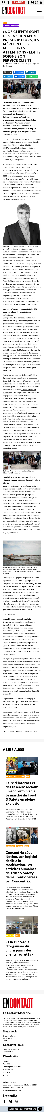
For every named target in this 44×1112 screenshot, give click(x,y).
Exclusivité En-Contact (15, 776)
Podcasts (6, 1072)
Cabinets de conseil (11, 26)
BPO (5, 23)
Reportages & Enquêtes (12, 1067)
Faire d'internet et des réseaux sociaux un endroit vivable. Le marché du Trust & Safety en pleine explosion (22, 793)
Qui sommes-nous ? (10, 1082)
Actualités (10, 846)
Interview (10, 935)
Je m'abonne (18, 2)
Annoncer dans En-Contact (13, 1088)
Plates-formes (8, 1069)
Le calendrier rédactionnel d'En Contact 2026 (19, 1085)
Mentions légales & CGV (12, 1090)
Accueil (6, 1061)
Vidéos (5, 1075)
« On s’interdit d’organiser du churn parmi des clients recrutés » (20, 948)
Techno (20, 846)
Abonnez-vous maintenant (22, 1108)
